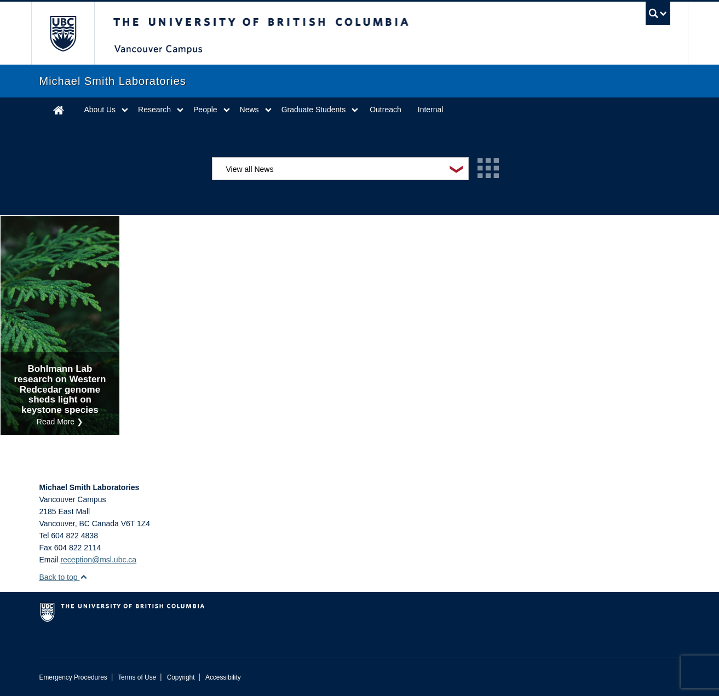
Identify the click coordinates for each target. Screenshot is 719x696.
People (205, 109)
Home (58, 109)
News (249, 109)
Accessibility (223, 677)
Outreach (385, 109)
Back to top (63, 577)
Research (154, 109)
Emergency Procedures (73, 677)
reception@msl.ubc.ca (98, 559)
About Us (100, 109)
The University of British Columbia (62, 33)
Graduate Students (313, 109)
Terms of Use (137, 677)
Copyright (181, 677)
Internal (431, 109)
